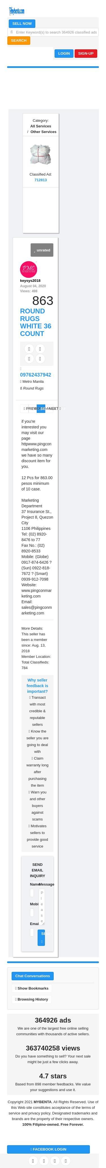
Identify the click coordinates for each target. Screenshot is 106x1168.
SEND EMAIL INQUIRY (37, 870)
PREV (26, 408)
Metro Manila (33, 381)
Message (42, 884)
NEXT (51, 408)
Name (31, 884)
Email (31, 924)
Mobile (31, 904)
